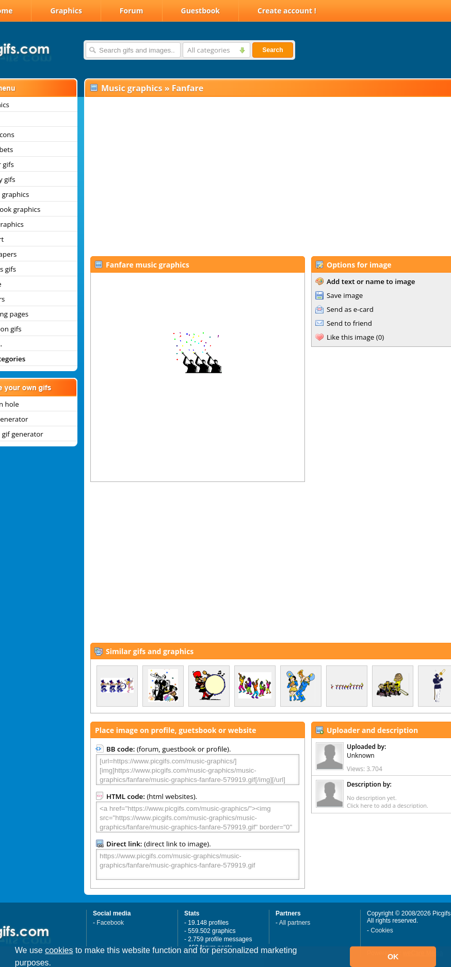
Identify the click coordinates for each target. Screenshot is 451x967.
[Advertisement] (257, 176)
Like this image (350, 337)
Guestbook (200, 10)
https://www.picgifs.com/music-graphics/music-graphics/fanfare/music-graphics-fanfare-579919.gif (197, 864)
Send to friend (349, 323)
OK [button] (393, 957)
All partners (295, 922)
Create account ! (286, 10)
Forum (131, 10)
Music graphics (132, 88)
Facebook (110, 922)
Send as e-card (350, 309)
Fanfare (188, 88)
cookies (59, 950)
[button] (55, 963)
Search (272, 50)
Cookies (382, 930)
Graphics (66, 10)
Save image (345, 295)
